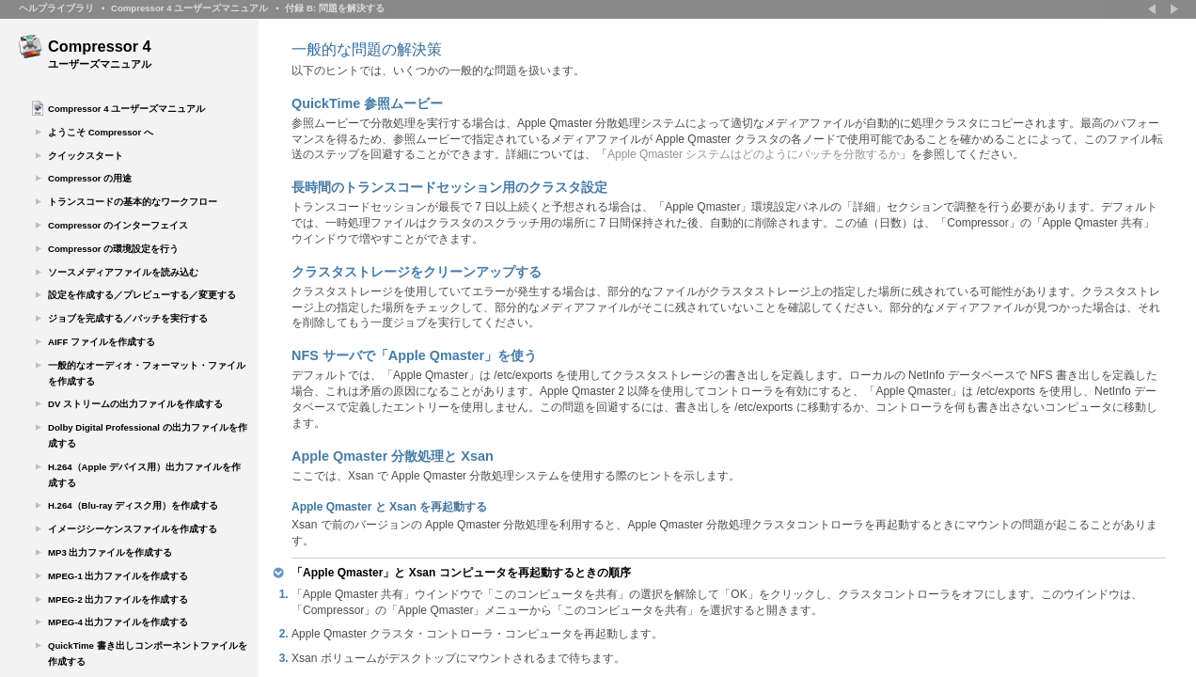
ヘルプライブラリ (56, 8)
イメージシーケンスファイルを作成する (132, 529)
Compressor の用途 (90, 178)
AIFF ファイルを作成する (101, 342)
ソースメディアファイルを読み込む (123, 272)
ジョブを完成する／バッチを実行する (128, 318)
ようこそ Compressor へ (100, 132)
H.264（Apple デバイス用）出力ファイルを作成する (144, 475)
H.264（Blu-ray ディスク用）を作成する (133, 505)
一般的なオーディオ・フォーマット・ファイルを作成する (146, 373)
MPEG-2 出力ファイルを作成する (118, 599)
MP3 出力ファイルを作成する (110, 552)
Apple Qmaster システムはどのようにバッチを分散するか (753, 154)
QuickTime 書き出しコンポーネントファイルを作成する (147, 653)
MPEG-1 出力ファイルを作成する (118, 576)
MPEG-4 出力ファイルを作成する (118, 622)
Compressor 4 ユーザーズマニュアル (189, 8)
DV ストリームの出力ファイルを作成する (135, 404)
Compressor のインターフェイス (118, 225)
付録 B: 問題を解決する (334, 8)
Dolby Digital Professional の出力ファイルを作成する (147, 435)
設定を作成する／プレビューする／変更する (142, 295)
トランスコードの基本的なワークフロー (132, 202)
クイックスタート (85, 155)
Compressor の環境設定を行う (113, 249)
